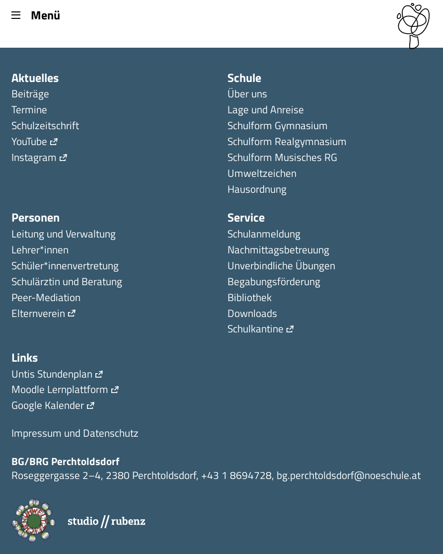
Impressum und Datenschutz (75, 434)
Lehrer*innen (40, 250)
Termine (29, 110)
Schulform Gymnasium (277, 126)
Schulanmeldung (263, 234)
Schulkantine (255, 329)
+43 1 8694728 (236, 475)
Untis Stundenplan (51, 375)
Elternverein (38, 314)
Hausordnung (257, 190)
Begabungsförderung (273, 282)
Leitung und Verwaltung (63, 234)
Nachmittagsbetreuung (278, 250)
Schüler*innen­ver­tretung (65, 266)
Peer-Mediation (45, 298)
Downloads (252, 314)
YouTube (29, 142)
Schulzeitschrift (45, 126)
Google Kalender (47, 406)
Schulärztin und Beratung (66, 282)
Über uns (247, 94)
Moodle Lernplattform (59, 390)
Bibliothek (249, 298)
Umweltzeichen (261, 174)
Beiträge (30, 94)
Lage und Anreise (265, 110)
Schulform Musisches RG (282, 158)
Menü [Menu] (35, 14)
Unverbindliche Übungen (281, 266)
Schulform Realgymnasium (287, 142)
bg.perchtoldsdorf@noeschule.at (349, 475)
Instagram (34, 158)
